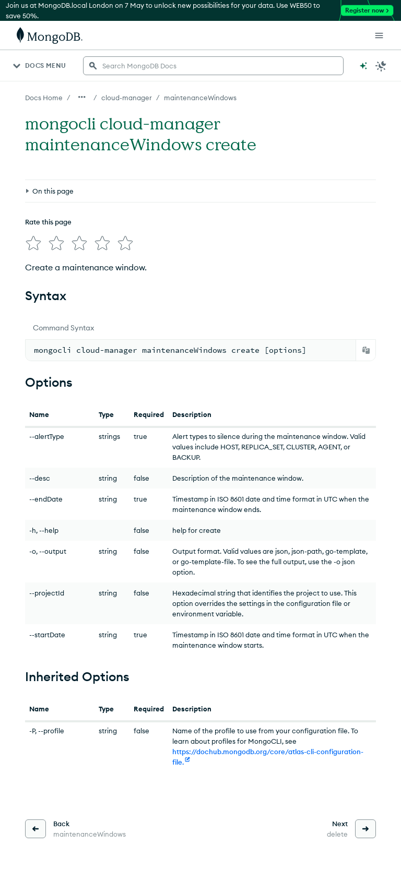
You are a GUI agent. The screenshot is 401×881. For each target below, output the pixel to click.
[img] (33, 243)
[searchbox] (213, 65)
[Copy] (366, 350)
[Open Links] (379, 35)
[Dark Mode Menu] (381, 65)
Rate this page (48, 222)
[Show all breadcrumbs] (82, 97)
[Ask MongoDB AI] (363, 65)
